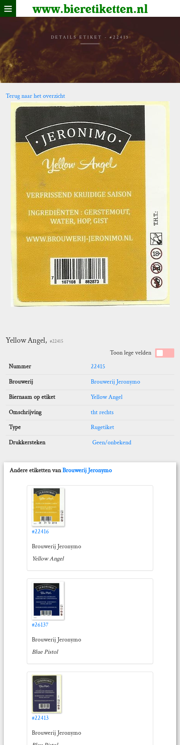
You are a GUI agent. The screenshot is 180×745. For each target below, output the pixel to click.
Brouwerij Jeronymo (115, 382)
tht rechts (102, 412)
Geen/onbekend (111, 443)
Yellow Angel (107, 397)
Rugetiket (102, 427)
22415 (98, 367)
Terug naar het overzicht (35, 96)
